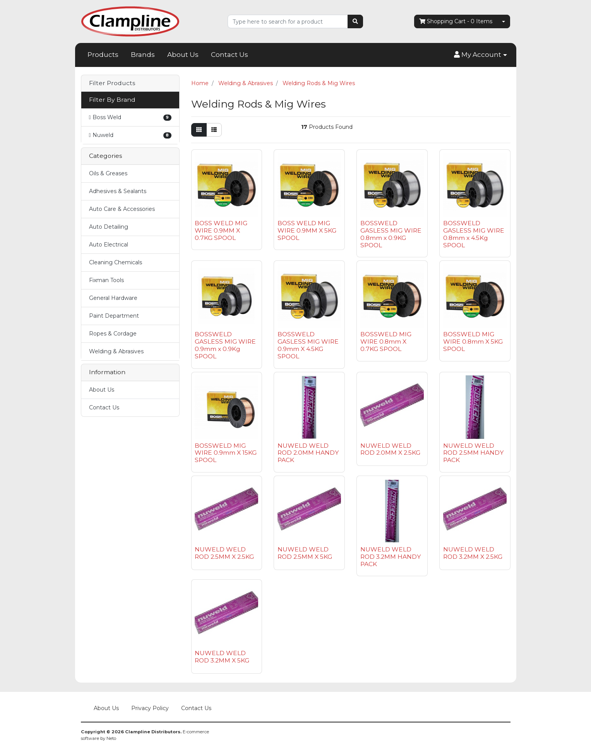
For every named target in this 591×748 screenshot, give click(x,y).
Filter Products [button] (112, 83)
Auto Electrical (108, 244)
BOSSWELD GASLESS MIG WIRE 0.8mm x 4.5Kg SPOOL (473, 234)
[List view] (214, 130)
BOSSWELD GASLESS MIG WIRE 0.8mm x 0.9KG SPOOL (390, 234)
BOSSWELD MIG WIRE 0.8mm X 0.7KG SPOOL (385, 341)
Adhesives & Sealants (117, 191)
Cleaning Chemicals (115, 262)
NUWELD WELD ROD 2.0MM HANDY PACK (308, 453)
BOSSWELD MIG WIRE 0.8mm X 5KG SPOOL (473, 341)
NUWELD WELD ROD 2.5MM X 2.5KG (224, 553)
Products (102, 54)
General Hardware (113, 297)
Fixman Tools (106, 280)
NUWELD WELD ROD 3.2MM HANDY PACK (390, 557)
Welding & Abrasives (116, 351)
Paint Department (114, 315)
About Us (183, 54)
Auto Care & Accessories (122, 208)
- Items (455, 21)
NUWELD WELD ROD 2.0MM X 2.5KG (390, 449)
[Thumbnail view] (199, 130)
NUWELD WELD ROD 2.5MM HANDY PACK (473, 453)
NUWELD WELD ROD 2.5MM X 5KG (305, 553)
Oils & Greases (108, 173)
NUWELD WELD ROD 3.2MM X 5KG (222, 656)
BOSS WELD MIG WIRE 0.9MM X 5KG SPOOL (307, 230)
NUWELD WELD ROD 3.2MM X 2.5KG (472, 553)
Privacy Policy (150, 708)
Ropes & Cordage (113, 333)
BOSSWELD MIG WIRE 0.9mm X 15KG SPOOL (226, 453)
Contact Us (229, 54)
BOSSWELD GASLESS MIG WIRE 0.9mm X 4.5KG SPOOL (308, 345)
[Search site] (355, 21)
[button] (480, 55)
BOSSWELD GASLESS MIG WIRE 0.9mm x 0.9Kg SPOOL (225, 345)
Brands (143, 54)
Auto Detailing (108, 226)
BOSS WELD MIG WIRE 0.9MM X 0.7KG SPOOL (221, 230)
